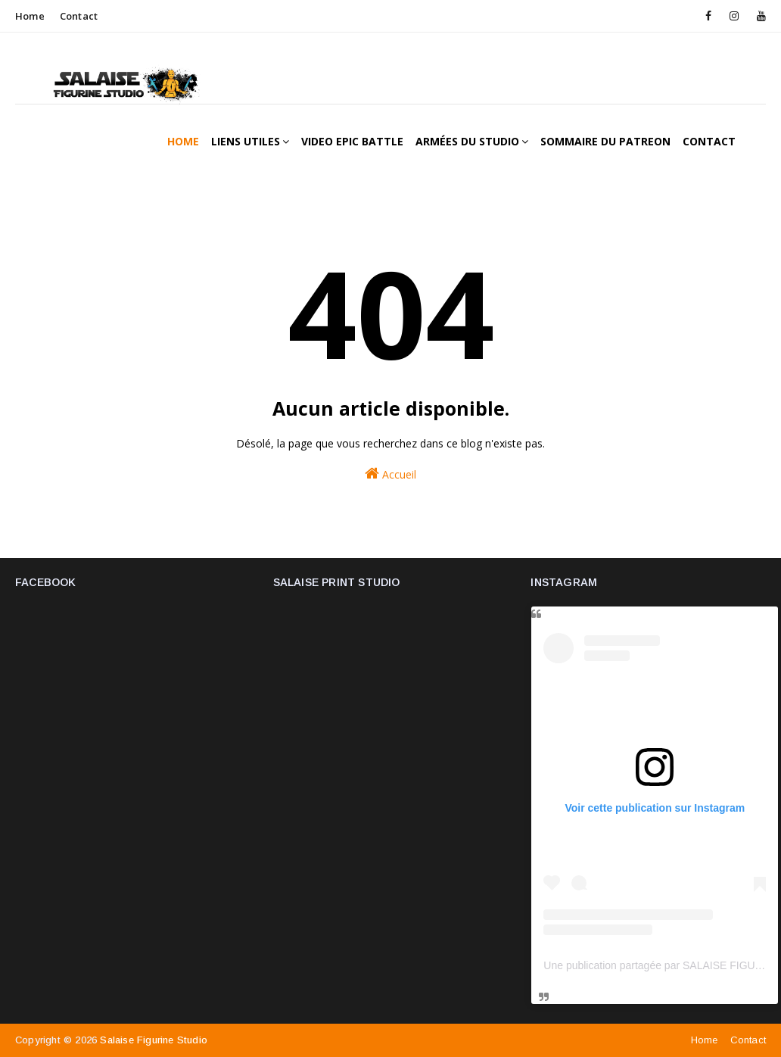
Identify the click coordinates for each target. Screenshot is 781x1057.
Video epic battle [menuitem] (352, 141)
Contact (79, 16)
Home (30, 16)
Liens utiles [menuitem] (245, 141)
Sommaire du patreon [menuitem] (605, 141)
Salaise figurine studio (153, 1040)
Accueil (390, 474)
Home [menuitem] (183, 141)
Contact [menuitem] (709, 141)
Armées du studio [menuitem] (467, 141)
